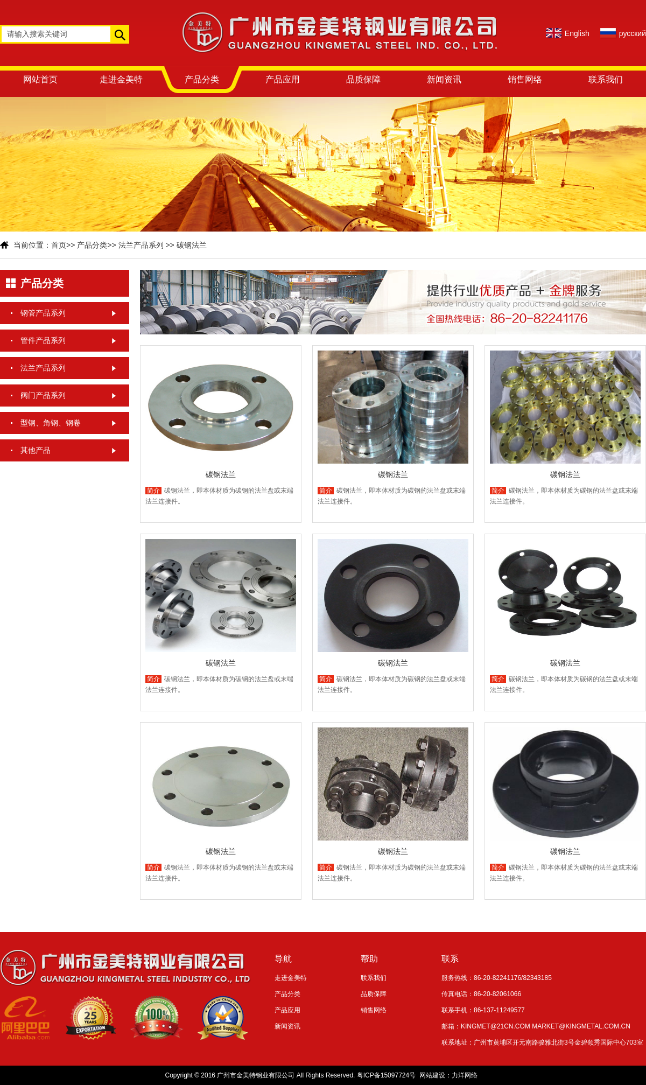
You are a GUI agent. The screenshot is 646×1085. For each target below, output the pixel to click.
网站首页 (40, 79)
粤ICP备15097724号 (386, 1075)
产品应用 (282, 79)
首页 (58, 245)
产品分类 (202, 79)
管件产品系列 (43, 340)
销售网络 (525, 79)
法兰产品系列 (141, 245)
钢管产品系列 (43, 313)
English (577, 33)
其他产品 (35, 450)
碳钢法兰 (192, 245)
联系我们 (605, 79)
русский (632, 33)
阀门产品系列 (43, 395)
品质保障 (363, 79)
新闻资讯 (444, 79)
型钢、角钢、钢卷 (50, 422)
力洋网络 (465, 1075)
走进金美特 (121, 79)
